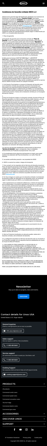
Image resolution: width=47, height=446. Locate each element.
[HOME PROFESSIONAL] (23, 3)
